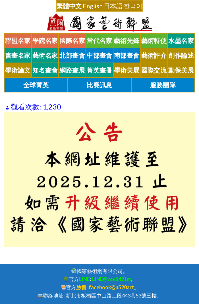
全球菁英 (36, 85)
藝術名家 (45, 55)
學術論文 (18, 70)
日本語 (113, 6)
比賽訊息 (99, 85)
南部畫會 (127, 55)
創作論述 (181, 55)
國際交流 (154, 70)
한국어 (133, 6)
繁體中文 (69, 6)
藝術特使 (154, 40)
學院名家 (45, 40)
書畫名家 (18, 55)
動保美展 (181, 70)
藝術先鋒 (127, 40)
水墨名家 (181, 40)
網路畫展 (72, 70)
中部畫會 (99, 55)
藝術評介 (154, 55)
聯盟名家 (18, 40)
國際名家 (72, 40)
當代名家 (99, 40)
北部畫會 (72, 55)
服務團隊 (163, 85)
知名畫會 (45, 70)
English (93, 6)
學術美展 (127, 70)
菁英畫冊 (99, 70)
